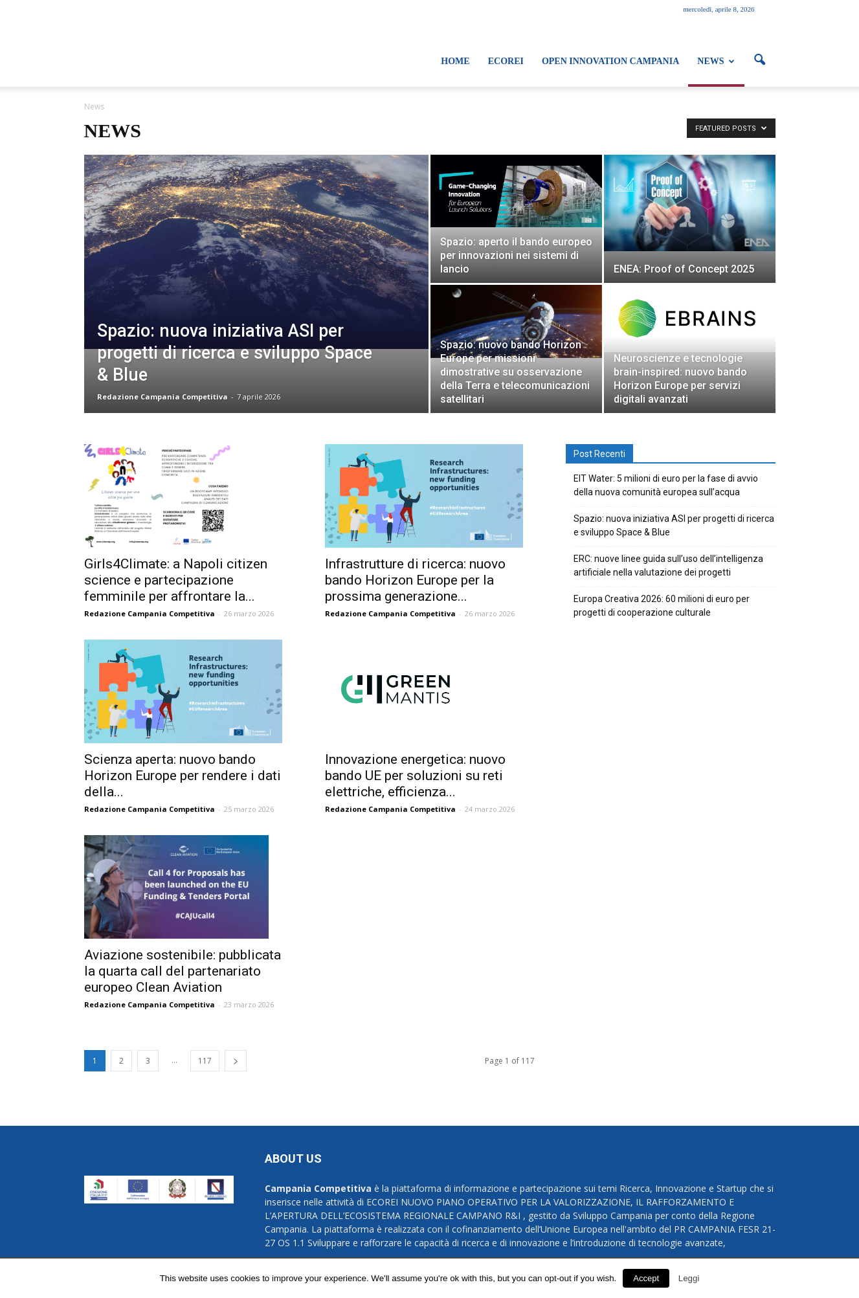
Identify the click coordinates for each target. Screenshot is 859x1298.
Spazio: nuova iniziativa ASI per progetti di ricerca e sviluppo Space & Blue (674, 525)
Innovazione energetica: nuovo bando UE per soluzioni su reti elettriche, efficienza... (415, 776)
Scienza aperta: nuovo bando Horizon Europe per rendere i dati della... (182, 776)
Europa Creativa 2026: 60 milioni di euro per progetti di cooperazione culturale (662, 606)
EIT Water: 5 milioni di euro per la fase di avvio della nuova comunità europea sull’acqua (666, 485)
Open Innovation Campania (610, 61)
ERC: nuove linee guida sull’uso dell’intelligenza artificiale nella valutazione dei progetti (668, 565)
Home (455, 61)
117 (205, 1060)
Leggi (689, 1278)
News (715, 61)
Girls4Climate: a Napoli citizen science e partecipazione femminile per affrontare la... (175, 580)
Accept (646, 1278)
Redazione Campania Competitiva (162, 396)
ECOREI (506, 61)
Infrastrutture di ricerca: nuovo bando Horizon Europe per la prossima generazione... (415, 580)
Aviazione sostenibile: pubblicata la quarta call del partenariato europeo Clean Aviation (182, 971)
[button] (759, 60)
